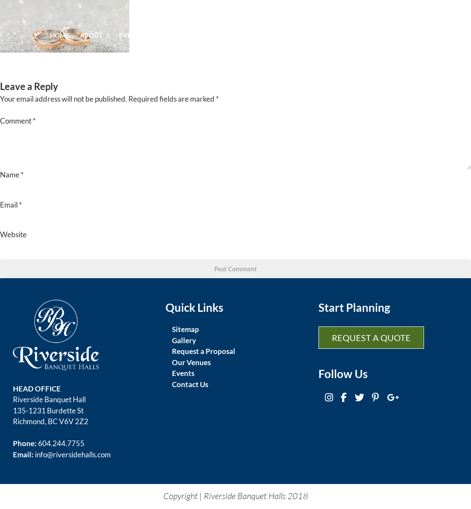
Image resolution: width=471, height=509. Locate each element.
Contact (425, 35)
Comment (18, 120)
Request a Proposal (203, 351)
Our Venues (191, 362)
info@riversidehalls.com (73, 454)
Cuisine (172, 35)
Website (13, 234)
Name (12, 174)
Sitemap (185, 329)
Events (134, 35)
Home (60, 35)
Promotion (380, 35)
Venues (298, 35)
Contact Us (190, 384)
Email (11, 204)
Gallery (335, 35)
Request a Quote (371, 337)
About (94, 35)
